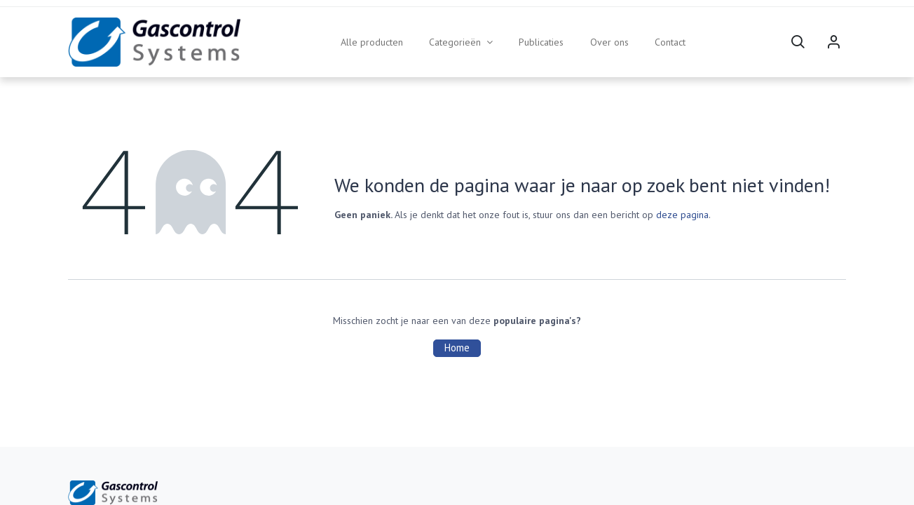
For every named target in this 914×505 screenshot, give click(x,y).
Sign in (833, 42)
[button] (797, 42)
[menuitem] (372, 42)
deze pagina (682, 214)
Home (457, 347)
